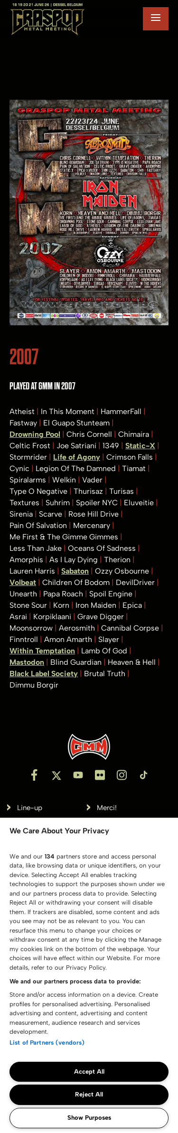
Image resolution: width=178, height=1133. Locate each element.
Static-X (140, 445)
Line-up (29, 808)
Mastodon (26, 662)
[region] (89, 975)
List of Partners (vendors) (46, 1042)
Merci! (107, 808)
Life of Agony (76, 457)
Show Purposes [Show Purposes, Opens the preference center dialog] (89, 1117)
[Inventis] (89, 747)
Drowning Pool (34, 434)
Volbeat (22, 582)
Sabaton (75, 571)
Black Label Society (43, 673)
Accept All (89, 1071)
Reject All (89, 1094)
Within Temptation (42, 650)
